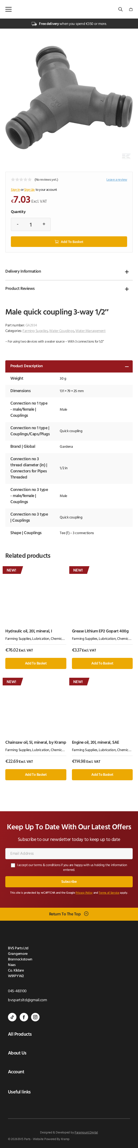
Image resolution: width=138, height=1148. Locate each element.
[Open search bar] (121, 9)
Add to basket (72, 241)
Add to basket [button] (36, 664)
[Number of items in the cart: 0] (130, 9)
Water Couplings (61, 331)
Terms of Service (109, 893)
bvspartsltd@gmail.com (27, 1000)
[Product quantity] (30, 224)
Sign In (15, 190)
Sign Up (29, 190)
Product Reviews (20, 289)
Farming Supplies (35, 331)
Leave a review (116, 179)
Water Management (90, 331)
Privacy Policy (84, 893)
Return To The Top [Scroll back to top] (65, 914)
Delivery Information (23, 271)
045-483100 (17, 991)
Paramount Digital (86, 1132)
